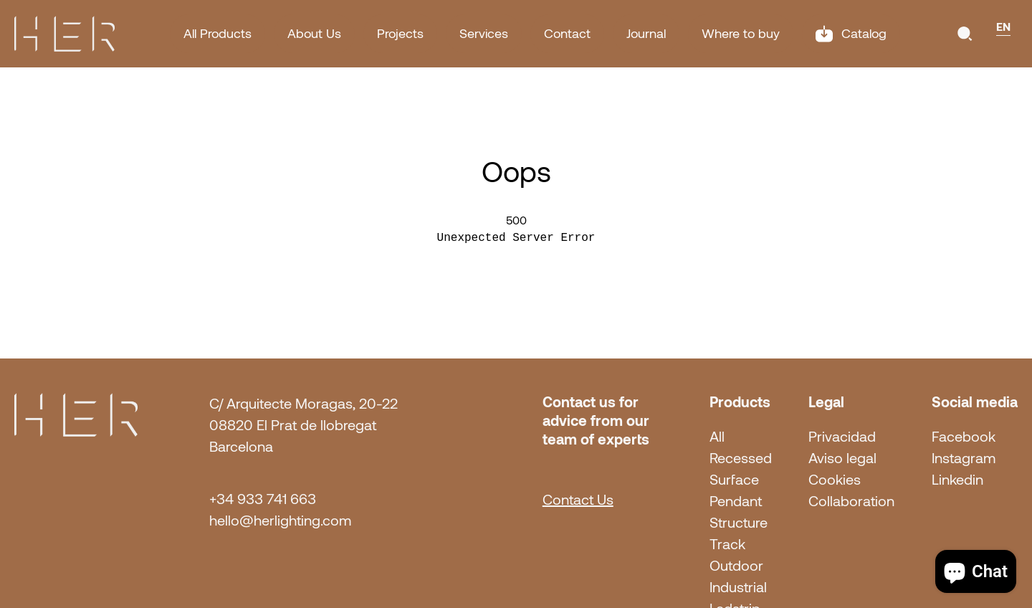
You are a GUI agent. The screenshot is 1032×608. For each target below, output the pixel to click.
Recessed (741, 458)
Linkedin (957, 480)
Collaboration (851, 501)
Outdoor (736, 566)
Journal (646, 34)
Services (483, 34)
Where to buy (741, 34)
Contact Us (578, 500)
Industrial (738, 587)
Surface (734, 480)
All (717, 437)
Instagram (963, 458)
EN (1003, 26)
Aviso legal (842, 458)
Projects (400, 34)
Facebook (963, 437)
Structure (739, 523)
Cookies (834, 480)
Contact (567, 34)
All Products (217, 34)
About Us (314, 34)
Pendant (736, 501)
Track (727, 544)
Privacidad (842, 437)
